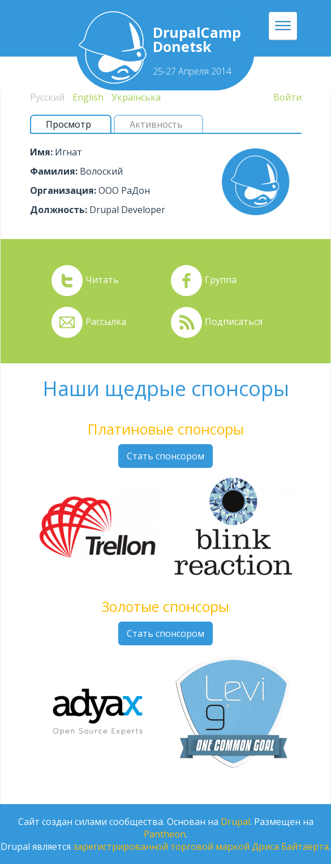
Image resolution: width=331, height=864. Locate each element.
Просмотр (73, 124)
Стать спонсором (165, 456)
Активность (156, 124)
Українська (136, 97)
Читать (102, 279)
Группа (221, 279)
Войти (287, 97)
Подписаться (234, 321)
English (88, 97)
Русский (47, 97)
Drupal (235, 821)
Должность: (58, 209)
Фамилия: (54, 171)
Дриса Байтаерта (290, 846)
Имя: (41, 152)
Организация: (63, 190)
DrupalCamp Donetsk (197, 39)
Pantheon (165, 834)
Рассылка (105, 321)
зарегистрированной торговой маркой (161, 846)
